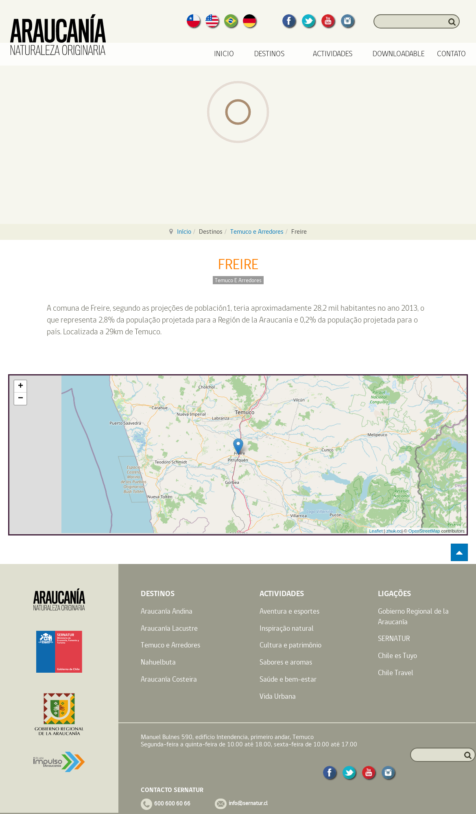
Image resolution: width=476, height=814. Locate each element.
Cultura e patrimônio (290, 645)
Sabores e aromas (286, 662)
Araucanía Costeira (169, 679)
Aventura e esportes (289, 611)
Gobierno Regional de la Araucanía (413, 616)
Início (184, 231)
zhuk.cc (393, 531)
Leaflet (375, 531)
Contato (451, 54)
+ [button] (20, 386)
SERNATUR (394, 638)
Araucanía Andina (166, 611)
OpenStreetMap (424, 531)
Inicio (224, 54)
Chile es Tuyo (397, 655)
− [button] (20, 399)
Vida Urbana (278, 696)
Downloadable (399, 54)
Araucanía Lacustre (169, 628)
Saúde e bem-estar (288, 679)
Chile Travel (395, 672)
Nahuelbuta (158, 662)
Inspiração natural (287, 628)
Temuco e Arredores (257, 231)
